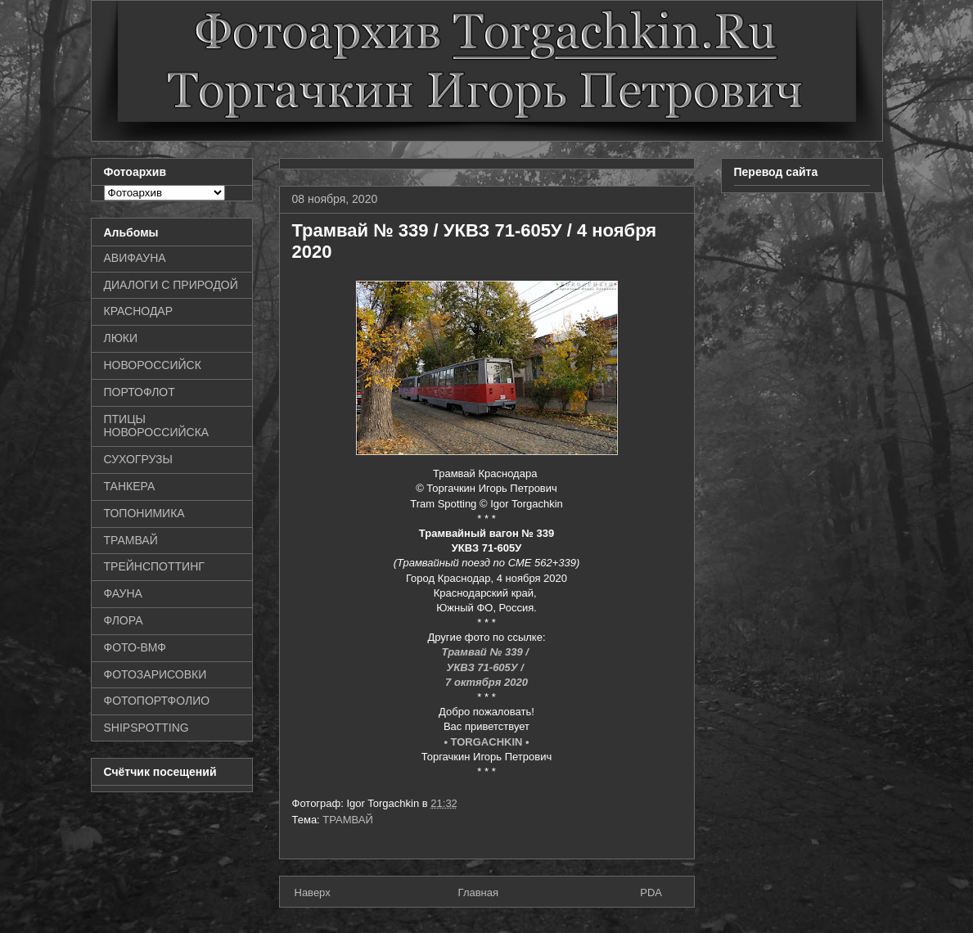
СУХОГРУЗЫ (138, 459)
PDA (651, 892)
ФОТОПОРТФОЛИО (157, 700)
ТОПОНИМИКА (144, 513)
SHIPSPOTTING (146, 727)
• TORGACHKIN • (486, 742)
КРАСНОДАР (138, 311)
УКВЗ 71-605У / (487, 667)
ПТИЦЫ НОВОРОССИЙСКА (156, 425)
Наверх (313, 892)
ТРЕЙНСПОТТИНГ (154, 566)
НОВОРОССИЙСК (152, 365)
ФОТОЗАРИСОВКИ (155, 674)
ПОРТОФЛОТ (139, 392)
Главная (478, 892)
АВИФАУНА (135, 257)
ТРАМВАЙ (347, 820)
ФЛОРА (123, 620)
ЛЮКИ (121, 338)
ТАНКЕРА (129, 486)
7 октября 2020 (486, 682)
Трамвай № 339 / (487, 652)
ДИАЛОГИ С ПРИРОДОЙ (171, 284)
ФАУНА (123, 593)
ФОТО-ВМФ (135, 647)
